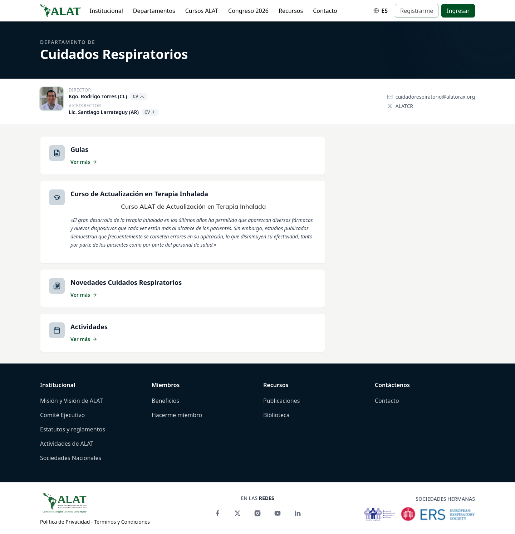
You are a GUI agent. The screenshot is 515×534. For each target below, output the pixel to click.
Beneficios (165, 401)
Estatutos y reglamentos (72, 429)
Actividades (89, 326)
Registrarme (416, 11)
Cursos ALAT (201, 11)
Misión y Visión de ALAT (71, 401)
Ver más (83, 161)
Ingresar (458, 11)
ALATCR (400, 106)
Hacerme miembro (177, 415)
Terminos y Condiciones (122, 521)
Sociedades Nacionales (70, 458)
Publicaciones (281, 401)
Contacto (325, 11)
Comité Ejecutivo (62, 415)
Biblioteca (276, 415)
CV (138, 96)
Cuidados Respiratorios (114, 54)
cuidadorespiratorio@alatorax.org (431, 96)
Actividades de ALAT (66, 444)
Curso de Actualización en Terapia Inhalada (139, 193)
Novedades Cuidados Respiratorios (126, 282)
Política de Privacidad (65, 521)
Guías (79, 149)
